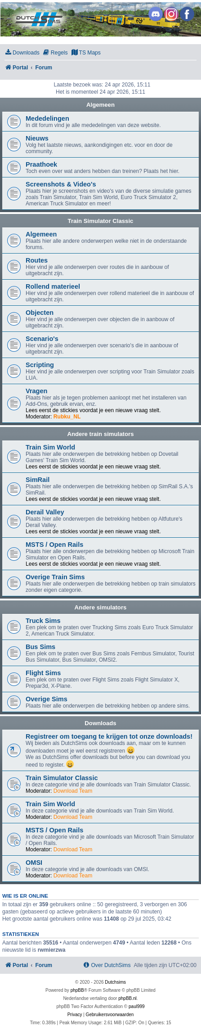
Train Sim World (50, 447)
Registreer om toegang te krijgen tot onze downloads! (109, 736)
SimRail (37, 479)
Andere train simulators (100, 434)
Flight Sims (43, 673)
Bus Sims (40, 646)
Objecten (40, 312)
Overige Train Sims (55, 577)
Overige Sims (46, 699)
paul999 (137, 1006)
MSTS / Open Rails (54, 544)
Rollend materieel (53, 286)
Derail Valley (45, 512)
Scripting (40, 364)
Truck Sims (43, 620)
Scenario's (42, 338)
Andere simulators (101, 607)
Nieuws (37, 138)
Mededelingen (47, 118)
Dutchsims (115, 982)
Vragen (36, 391)
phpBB (77, 990)
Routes (37, 260)
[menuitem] (22, 53)
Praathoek (41, 164)
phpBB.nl (127, 998)
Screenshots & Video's (61, 184)
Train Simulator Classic (101, 221)
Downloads (100, 723)
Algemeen (100, 104)
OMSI (34, 862)
